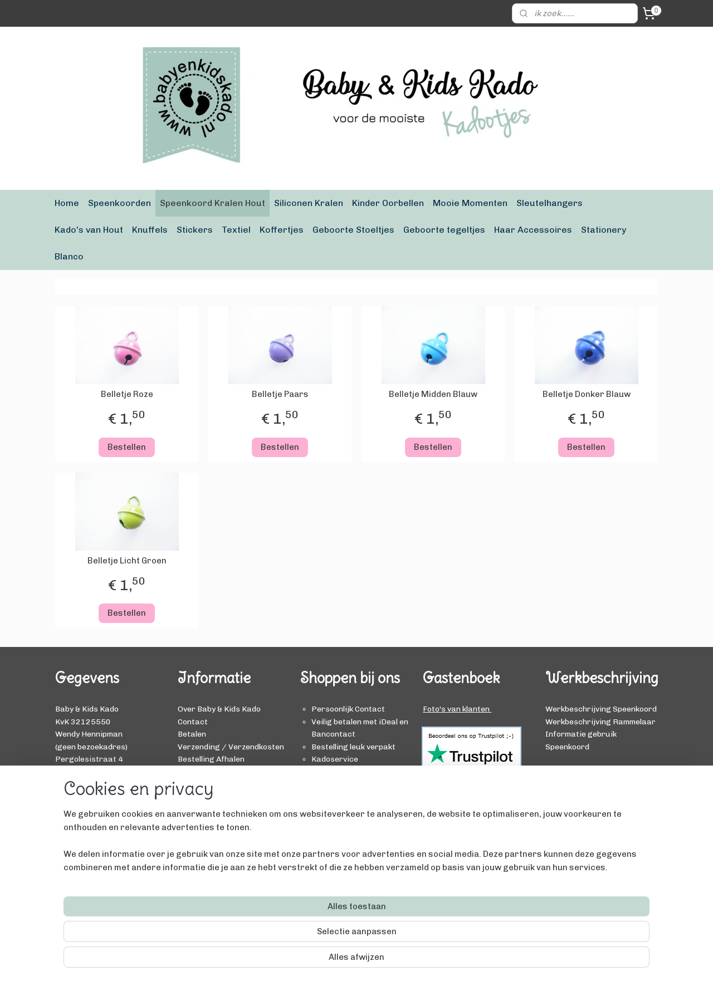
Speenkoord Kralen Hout (212, 203)
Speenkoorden (119, 203)
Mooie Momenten (470, 203)
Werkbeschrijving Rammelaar (600, 721)
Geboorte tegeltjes (444, 229)
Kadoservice (201, 783)
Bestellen (127, 447)
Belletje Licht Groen (127, 561)
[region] (283, 934)
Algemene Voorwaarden (222, 796)
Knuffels (150, 229)
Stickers (195, 229)
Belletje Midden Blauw (433, 394)
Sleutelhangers (549, 203)
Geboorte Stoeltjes (353, 229)
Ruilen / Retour (207, 771)
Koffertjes (282, 229)
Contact (193, 721)
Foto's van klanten (457, 708)
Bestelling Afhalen (211, 758)
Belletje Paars (280, 394)
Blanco (69, 256)
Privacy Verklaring (213, 808)
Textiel (236, 229)
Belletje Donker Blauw (587, 394)
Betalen (192, 733)
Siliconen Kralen (308, 203)
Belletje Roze (127, 394)
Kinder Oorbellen (388, 203)
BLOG (555, 771)
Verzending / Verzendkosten (231, 746)
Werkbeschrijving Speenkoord (601, 708)
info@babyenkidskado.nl (99, 783)
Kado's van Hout (89, 229)
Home (67, 203)
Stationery (603, 229)
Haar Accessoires (533, 229)
